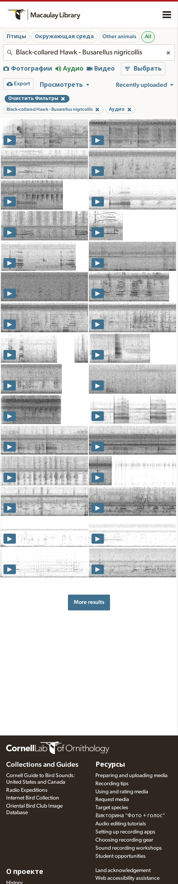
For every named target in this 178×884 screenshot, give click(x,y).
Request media (112, 799)
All (148, 36)
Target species (111, 807)
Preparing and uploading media (131, 775)
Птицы (16, 36)
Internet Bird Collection (32, 798)
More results (89, 602)
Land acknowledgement (123, 870)
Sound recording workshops (128, 848)
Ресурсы (110, 764)
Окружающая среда (64, 36)
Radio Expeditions (26, 790)
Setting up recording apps (125, 832)
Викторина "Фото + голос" (130, 815)
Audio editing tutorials (120, 824)
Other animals (119, 36)
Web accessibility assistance (127, 878)
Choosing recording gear (124, 840)
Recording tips (112, 783)
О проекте (24, 872)
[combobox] (89, 52)
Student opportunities (120, 856)
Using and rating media (121, 791)
